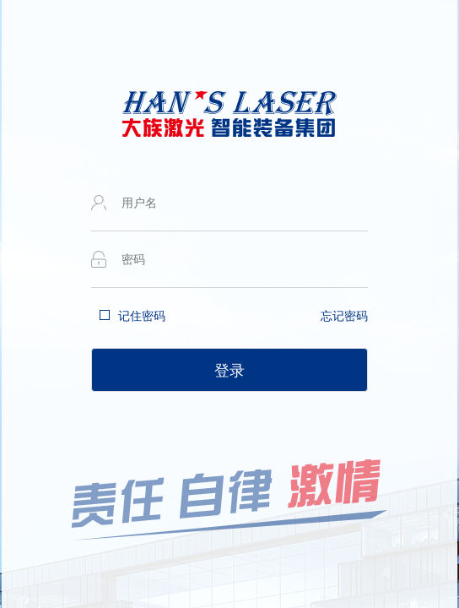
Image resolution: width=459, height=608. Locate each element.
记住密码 (141, 316)
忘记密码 (344, 316)
